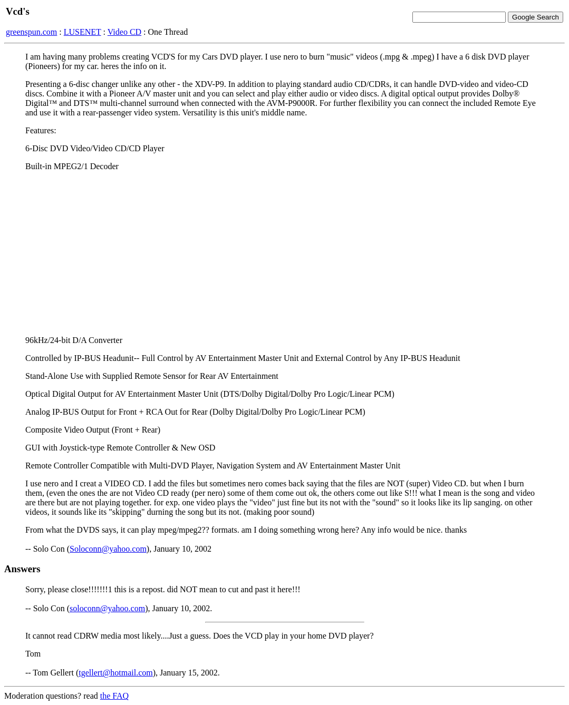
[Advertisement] (284, 253)
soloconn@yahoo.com (107, 608)
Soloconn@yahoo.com (108, 548)
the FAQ (114, 695)
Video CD (124, 31)
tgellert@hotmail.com (115, 672)
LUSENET (82, 31)
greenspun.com (31, 31)
